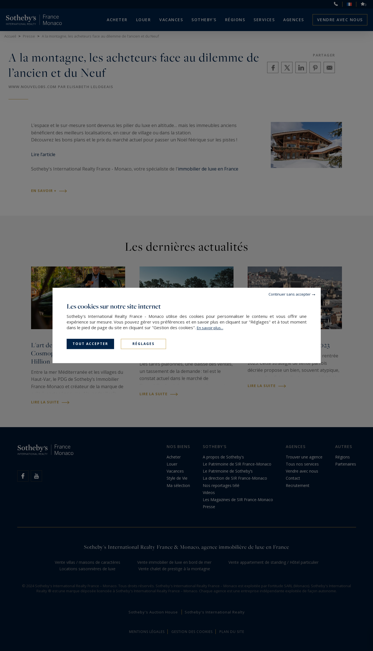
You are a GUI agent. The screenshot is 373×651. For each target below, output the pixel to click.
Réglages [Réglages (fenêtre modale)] (143, 343)
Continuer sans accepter (290, 294)
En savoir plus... (210, 327)
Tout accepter (90, 343)
